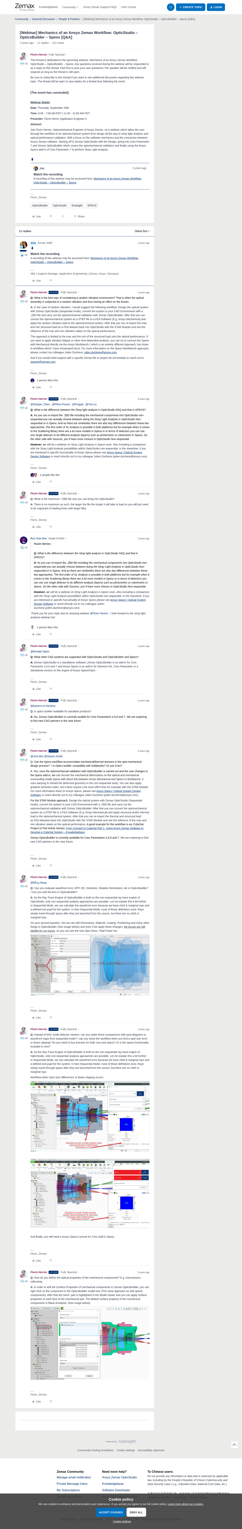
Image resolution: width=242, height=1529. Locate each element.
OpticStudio (59, 205)
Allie (42, 168)
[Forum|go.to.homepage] (24, 7)
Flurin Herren (38, 54)
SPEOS (91, 205)
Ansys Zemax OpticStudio (119, 1477)
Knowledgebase (48, 6)
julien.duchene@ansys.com (100, 352)
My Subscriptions (68, 1490)
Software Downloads (116, 1490)
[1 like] (44, 380)
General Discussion (43, 19)
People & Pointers (69, 19)
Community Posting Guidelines (96, 1450)
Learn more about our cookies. (186, 1504)
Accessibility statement (151, 1450)
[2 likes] (45, 475)
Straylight (76, 205)
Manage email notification (74, 1477)
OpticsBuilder (40, 205)
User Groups (128, 6)
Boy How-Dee (38, 538)
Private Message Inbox (72, 1483)
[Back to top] (234, 1445)
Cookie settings (126, 1450)
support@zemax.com (42, 361)
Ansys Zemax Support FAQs (100, 6)
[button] (190, 7)
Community (22, 19)
